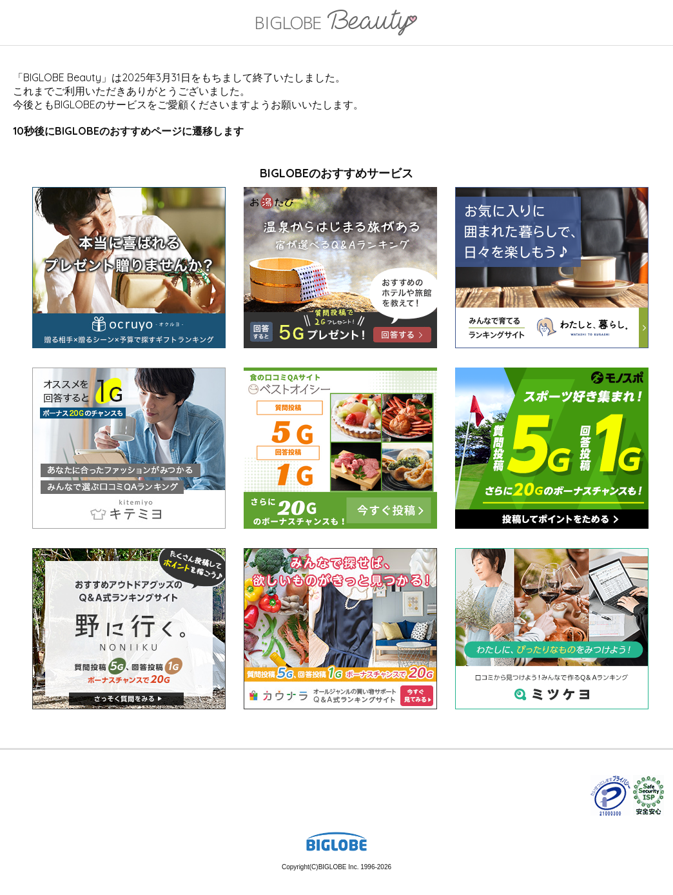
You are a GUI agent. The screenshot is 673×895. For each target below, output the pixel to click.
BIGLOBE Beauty (336, 24)
